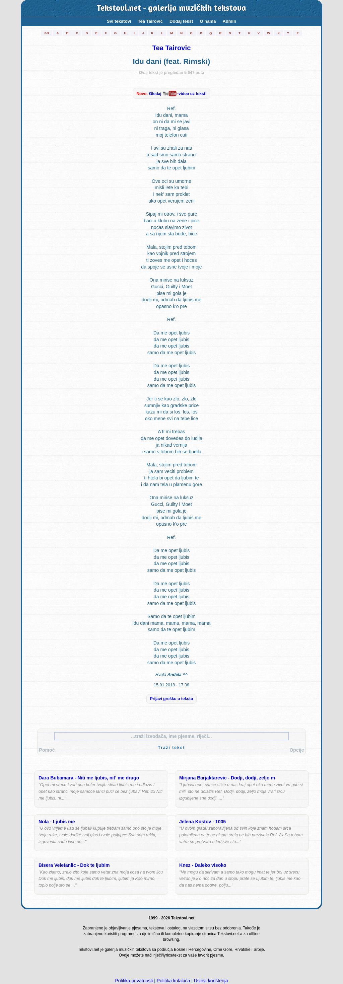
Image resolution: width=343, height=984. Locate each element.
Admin (229, 21)
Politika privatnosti (134, 980)
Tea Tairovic (150, 21)
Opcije (296, 750)
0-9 (47, 33)
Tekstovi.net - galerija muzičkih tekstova (172, 8)
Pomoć (47, 750)
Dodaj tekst (181, 21)
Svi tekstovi (119, 21)
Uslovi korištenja (211, 980)
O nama (208, 21)
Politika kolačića (173, 980)
